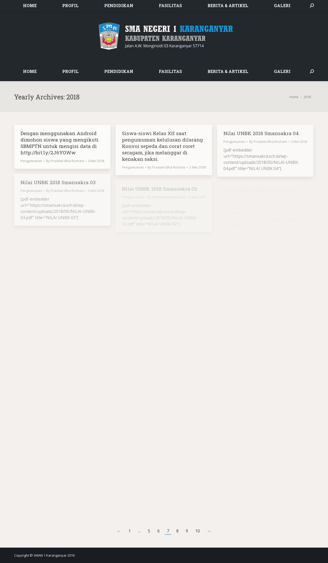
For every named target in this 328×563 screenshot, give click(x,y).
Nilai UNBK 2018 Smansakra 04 (261, 133)
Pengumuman (31, 160)
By (65, 160)
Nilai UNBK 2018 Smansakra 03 (58, 182)
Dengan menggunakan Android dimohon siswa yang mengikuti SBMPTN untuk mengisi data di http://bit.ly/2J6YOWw (59, 143)
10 (197, 531)
